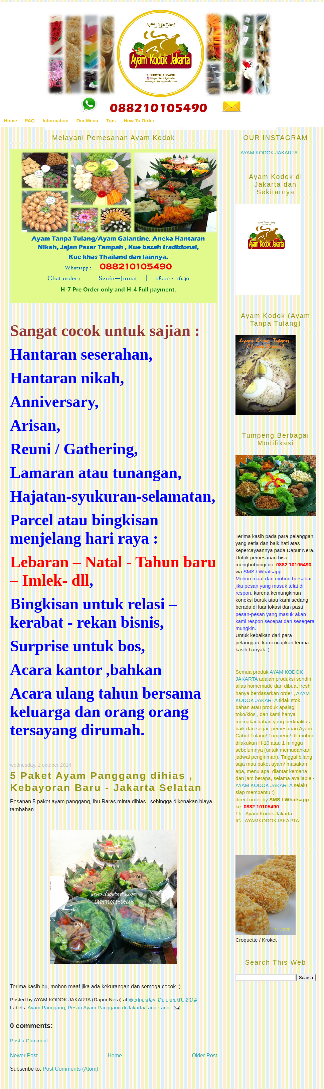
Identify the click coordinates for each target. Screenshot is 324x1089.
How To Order (139, 120)
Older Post (204, 1055)
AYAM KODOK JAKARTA (269, 152)
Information (55, 120)
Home (10, 120)
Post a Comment (29, 1040)
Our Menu (87, 120)
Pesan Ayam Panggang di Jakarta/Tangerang (119, 1007)
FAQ (30, 120)
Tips (111, 120)
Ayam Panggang (46, 1007)
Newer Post (24, 1055)
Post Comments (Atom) (70, 1069)
